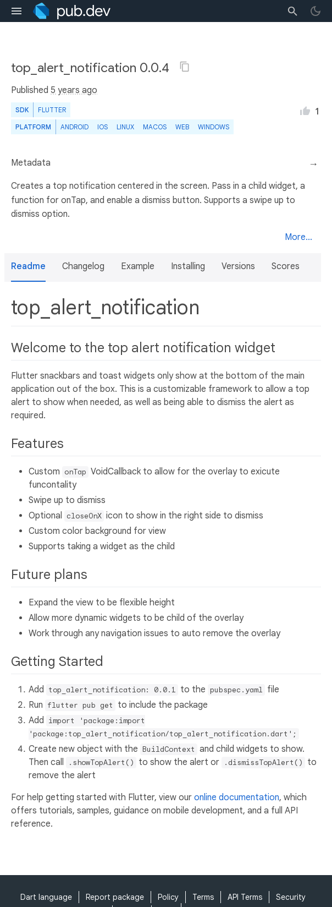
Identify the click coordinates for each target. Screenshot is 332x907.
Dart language (46, 897)
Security (291, 897)
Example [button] (137, 266)
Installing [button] (188, 266)
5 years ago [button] (74, 90)
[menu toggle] (16, 11)
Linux (125, 127)
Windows (213, 127)
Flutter (52, 110)
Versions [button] (238, 266)
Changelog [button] (83, 266)
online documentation (236, 797)
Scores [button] (286, 266)
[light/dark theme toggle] (315, 11)
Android (74, 127)
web (182, 127)
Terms (203, 897)
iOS (102, 127)
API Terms (245, 897)
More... (298, 237)
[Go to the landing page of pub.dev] (71, 11)
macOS (155, 127)
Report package (115, 897)
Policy (168, 897)
